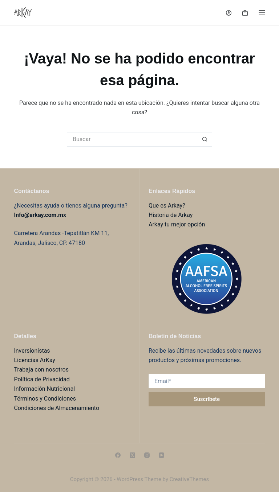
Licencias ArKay (34, 360)
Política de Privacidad (41, 379)
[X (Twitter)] (132, 455)
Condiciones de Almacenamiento (56, 408)
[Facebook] (118, 455)
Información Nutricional (44, 388)
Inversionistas (32, 350)
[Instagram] (147, 455)
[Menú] (262, 12)
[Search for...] (132, 139)
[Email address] (207, 381)
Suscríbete (207, 399)
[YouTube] (161, 455)
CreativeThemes (189, 479)
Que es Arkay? (167, 205)
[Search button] (205, 139)
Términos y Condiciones (45, 398)
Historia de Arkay (171, 215)
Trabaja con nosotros (41, 369)
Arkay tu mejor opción (177, 224)
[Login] (228, 13)
